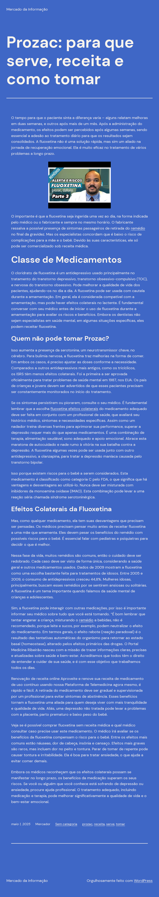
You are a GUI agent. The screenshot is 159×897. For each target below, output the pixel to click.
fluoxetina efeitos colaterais (74, 408)
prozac (87, 824)
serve (110, 824)
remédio (138, 228)
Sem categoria (66, 824)
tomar (120, 824)
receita (99, 824)
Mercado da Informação (27, 9)
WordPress (143, 880)
